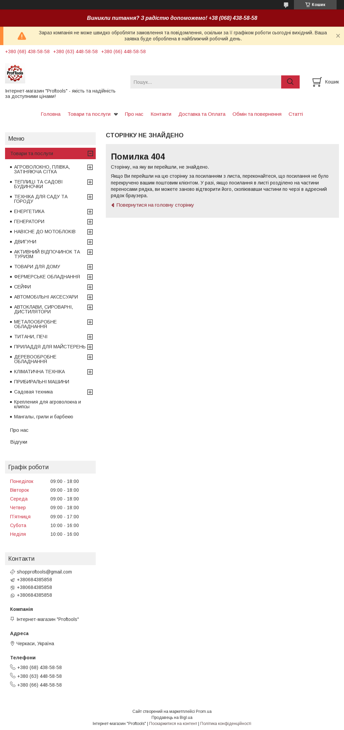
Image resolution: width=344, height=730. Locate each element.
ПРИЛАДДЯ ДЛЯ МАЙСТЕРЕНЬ (50, 346)
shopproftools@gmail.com (44, 572)
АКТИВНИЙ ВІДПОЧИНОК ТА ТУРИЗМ (47, 254)
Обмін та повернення (257, 114)
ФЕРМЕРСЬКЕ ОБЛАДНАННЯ (47, 276)
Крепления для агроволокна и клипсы (47, 404)
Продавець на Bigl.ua (172, 717)
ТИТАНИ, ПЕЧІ (30, 336)
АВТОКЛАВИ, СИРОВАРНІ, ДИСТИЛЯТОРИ (43, 309)
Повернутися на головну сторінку (155, 205)
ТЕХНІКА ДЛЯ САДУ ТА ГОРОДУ (41, 199)
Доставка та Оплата (201, 114)
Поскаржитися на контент (173, 723)
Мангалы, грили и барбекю (43, 416)
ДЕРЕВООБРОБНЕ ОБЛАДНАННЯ (35, 359)
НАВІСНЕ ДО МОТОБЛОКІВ (45, 231)
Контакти (160, 114)
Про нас (134, 114)
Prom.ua (204, 711)
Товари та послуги (89, 114)
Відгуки (18, 442)
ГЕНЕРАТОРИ (29, 221)
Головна (50, 114)
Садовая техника (33, 391)
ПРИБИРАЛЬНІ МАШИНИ (41, 381)
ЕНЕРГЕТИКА (29, 211)
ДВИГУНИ (25, 241)
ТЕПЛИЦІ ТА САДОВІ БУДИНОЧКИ (38, 184)
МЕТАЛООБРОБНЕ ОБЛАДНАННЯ (35, 324)
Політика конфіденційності (225, 723)
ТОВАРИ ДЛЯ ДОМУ (37, 266)
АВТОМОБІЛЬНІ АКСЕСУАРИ (46, 297)
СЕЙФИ (22, 286)
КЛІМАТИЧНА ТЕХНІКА (39, 371)
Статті (296, 114)
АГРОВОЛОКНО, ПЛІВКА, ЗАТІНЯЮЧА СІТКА (42, 169)
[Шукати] (290, 82)
